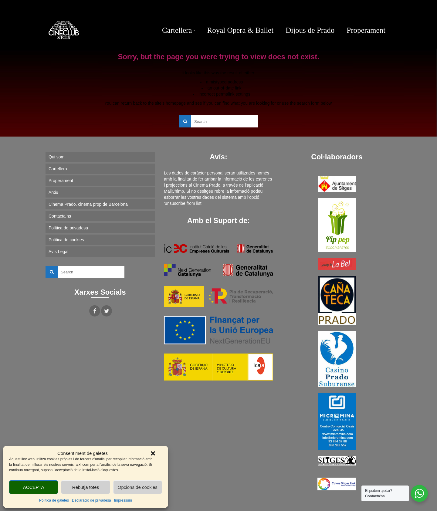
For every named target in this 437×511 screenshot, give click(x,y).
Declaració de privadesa (91, 500)
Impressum (123, 500)
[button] (153, 453)
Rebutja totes (85, 487)
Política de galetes (54, 500)
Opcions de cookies (138, 487)
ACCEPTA (33, 487)
